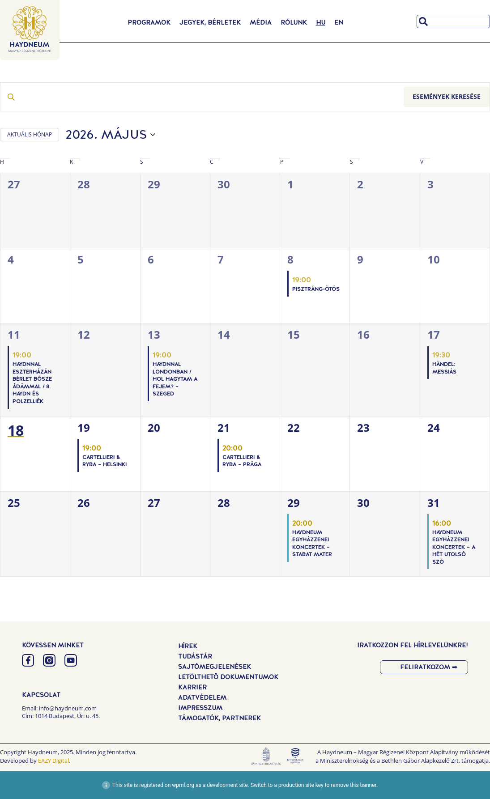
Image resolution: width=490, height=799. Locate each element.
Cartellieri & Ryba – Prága (241, 461)
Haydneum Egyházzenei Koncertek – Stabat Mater (312, 543)
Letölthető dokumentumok (228, 677)
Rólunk (294, 22)
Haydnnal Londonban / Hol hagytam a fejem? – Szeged (175, 379)
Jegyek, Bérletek (210, 22)
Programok (149, 22)
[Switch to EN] (339, 22)
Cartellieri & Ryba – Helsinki (104, 461)
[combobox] (453, 21)
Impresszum (200, 708)
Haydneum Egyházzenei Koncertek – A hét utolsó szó (453, 547)
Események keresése (447, 96)
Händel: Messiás (444, 368)
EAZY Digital (53, 760)
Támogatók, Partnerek (219, 718)
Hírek (187, 646)
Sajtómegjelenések (214, 667)
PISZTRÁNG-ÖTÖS (316, 289)
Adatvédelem (202, 697)
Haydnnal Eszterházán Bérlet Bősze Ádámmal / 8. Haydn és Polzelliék (32, 383)
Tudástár (195, 656)
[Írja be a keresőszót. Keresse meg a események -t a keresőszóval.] (202, 97)
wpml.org (183, 785)
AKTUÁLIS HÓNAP (29, 134)
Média (261, 22)
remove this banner (353, 785)
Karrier (192, 687)
